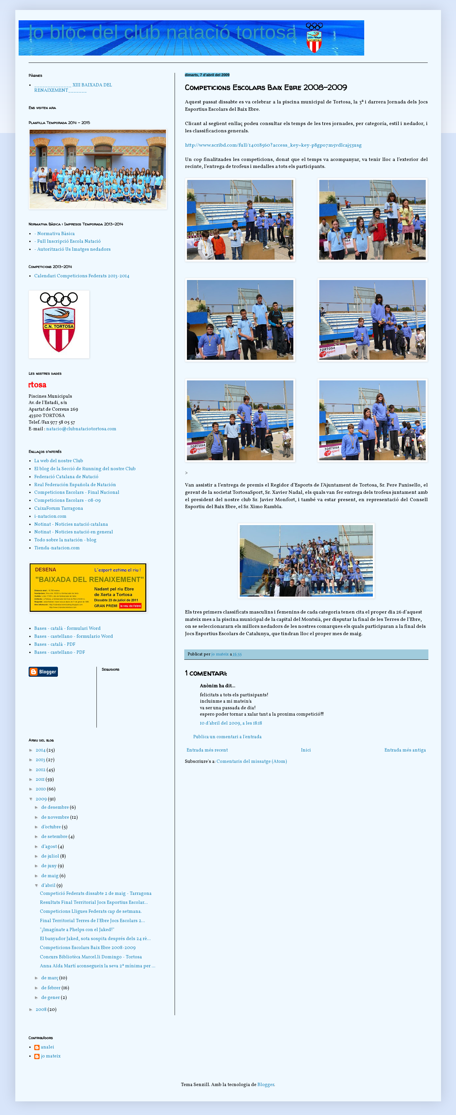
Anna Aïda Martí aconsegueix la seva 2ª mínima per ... (97, 966)
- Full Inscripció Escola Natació (67, 241)
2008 (42, 1010)
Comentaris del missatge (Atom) (252, 762)
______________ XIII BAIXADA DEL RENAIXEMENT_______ (73, 88)
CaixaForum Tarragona (58, 508)
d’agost (49, 847)
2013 (41, 760)
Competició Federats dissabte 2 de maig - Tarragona (96, 894)
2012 (41, 770)
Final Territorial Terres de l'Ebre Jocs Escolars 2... (92, 921)
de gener (51, 998)
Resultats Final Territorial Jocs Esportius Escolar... (94, 903)
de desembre (55, 807)
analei (47, 1047)
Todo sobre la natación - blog (65, 540)
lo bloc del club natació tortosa (163, 32)
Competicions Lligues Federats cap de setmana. (91, 911)
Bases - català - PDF (55, 644)
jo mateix (51, 1056)
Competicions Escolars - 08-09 (67, 500)
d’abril (49, 886)
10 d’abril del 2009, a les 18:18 (231, 723)
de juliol (50, 856)
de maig (50, 876)
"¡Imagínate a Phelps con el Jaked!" (77, 930)
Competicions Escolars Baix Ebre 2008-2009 (88, 948)
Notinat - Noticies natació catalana (71, 524)
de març (50, 978)
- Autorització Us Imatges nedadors (72, 249)
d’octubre (51, 827)
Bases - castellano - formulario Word (73, 636)
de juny (49, 866)
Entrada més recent (207, 750)
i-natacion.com (50, 516)
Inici (306, 750)
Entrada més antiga (405, 750)
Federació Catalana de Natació (66, 477)
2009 (42, 799)
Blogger (265, 1085)
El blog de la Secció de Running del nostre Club (85, 469)
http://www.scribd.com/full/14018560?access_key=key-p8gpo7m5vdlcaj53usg (273, 145)
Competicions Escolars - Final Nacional (76, 492)
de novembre (55, 817)
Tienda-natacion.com (57, 548)
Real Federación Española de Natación (75, 485)
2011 (41, 779)
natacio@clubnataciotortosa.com (81, 429)
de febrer (51, 988)
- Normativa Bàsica (54, 234)
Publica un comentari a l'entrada (227, 737)
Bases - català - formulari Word (67, 629)
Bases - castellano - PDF (59, 652)
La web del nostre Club (58, 461)
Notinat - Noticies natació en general (73, 532)
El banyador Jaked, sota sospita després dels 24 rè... (95, 939)
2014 (41, 750)
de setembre (55, 837)
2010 (41, 789)
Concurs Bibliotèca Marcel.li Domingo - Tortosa (91, 957)
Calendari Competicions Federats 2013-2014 (81, 276)
